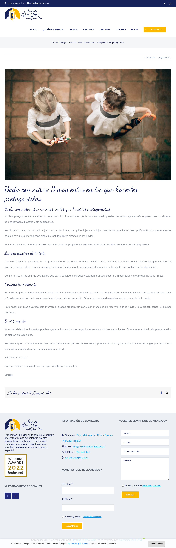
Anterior (150, 57)
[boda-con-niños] (88, 124)
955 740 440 (14, 3)
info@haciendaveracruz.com (36, 3)
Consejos (9, 375)
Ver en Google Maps (76, 457)
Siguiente (163, 57)
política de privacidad (92, 516)
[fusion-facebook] (8, 496)
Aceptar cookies (156, 543)
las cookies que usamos (78, 543)
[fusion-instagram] (15, 496)
